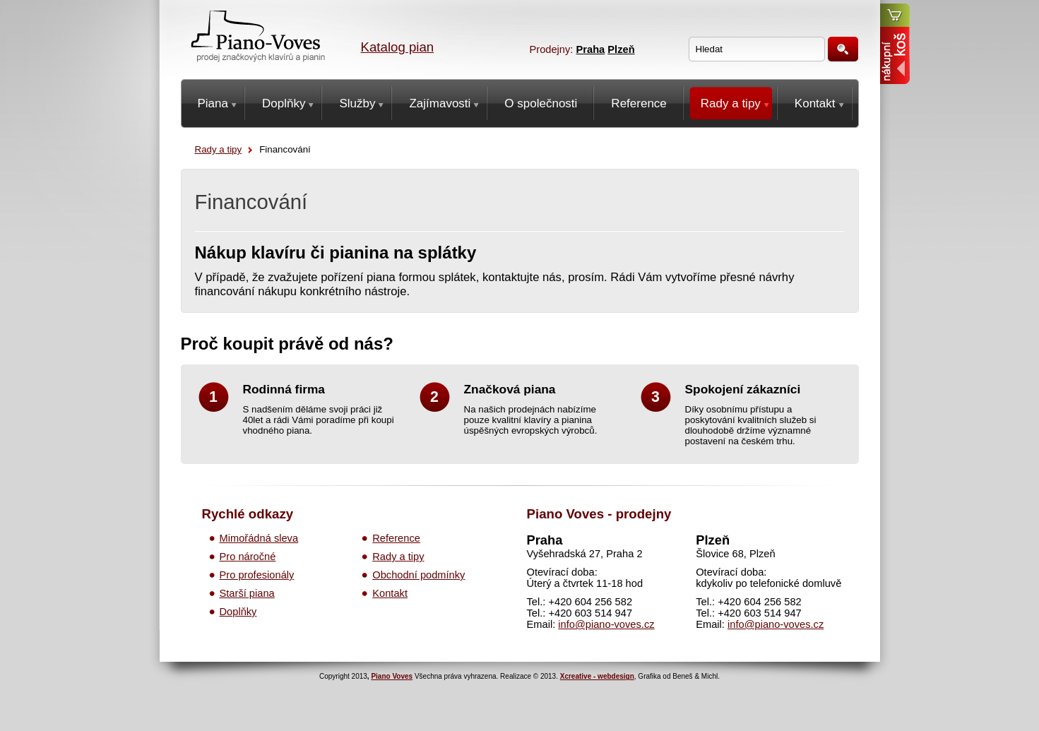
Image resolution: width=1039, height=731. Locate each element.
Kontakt (390, 593)
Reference (396, 538)
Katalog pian (397, 47)
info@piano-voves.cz (606, 624)
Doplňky (238, 611)
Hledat (843, 49)
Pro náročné (248, 556)
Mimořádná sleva (259, 538)
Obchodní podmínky (418, 575)
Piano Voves (391, 676)
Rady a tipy (218, 149)
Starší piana (247, 593)
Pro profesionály (257, 575)
